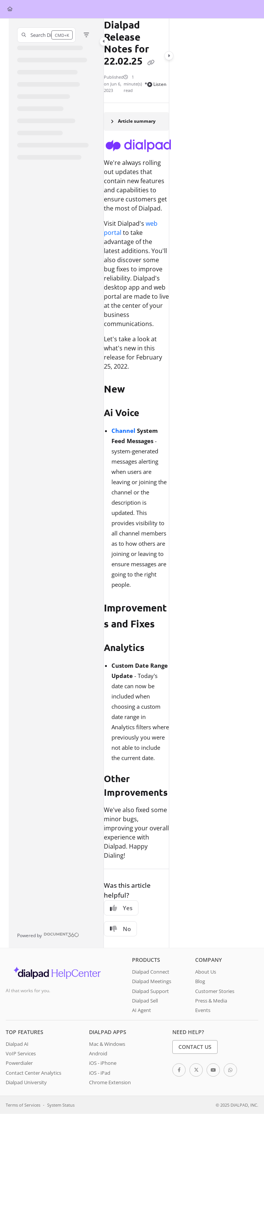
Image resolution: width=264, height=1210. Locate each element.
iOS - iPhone (102, 1063)
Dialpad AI (17, 1044)
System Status (61, 1105)
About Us (205, 971)
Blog (200, 981)
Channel (123, 430)
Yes (121, 908)
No (120, 929)
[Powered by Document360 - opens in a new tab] (48, 934)
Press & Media (211, 1000)
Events (202, 1010)
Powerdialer (19, 1063)
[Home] (10, 9)
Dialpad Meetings (151, 981)
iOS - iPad (99, 1072)
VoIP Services (21, 1053)
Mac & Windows (107, 1044)
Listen (157, 84)
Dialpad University (26, 1082)
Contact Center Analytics (33, 1072)
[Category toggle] (103, 41)
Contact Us (195, 1046)
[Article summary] (136, 121)
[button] (46, 35)
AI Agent (141, 1010)
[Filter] (86, 35)
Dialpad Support (150, 991)
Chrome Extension (110, 1082)
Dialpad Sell (145, 1000)
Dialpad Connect (150, 971)
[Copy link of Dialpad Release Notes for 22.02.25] (151, 62)
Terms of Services (23, 1105)
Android (98, 1053)
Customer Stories (214, 991)
